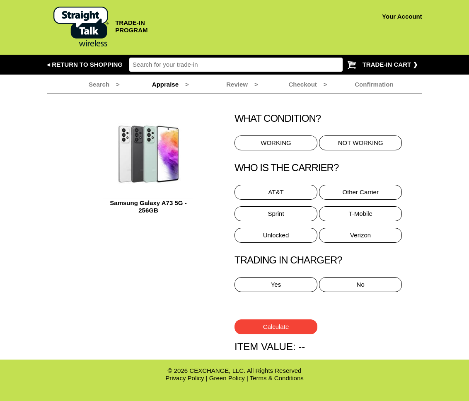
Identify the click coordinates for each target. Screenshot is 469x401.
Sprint (276, 213)
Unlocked (276, 235)
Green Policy (227, 378)
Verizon (360, 235)
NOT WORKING (360, 142)
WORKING (276, 142)
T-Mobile (360, 213)
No (361, 284)
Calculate (276, 326)
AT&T (275, 192)
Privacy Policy (184, 378)
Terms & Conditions (277, 378)
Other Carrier (360, 192)
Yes (276, 284)
